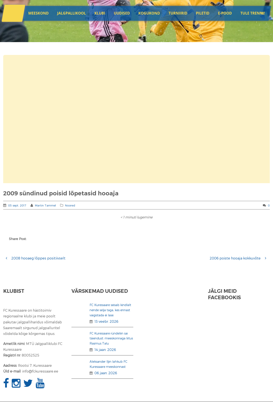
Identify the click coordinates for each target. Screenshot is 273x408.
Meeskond (38, 13)
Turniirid (177, 13)
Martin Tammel (45, 205)
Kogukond (149, 13)
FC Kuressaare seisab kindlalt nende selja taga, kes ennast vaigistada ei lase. (110, 310)
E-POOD (225, 13)
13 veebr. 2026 (106, 321)
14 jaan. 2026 (105, 350)
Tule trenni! (252, 13)
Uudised (122, 13)
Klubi (99, 13)
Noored (70, 205)
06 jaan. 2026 (105, 373)
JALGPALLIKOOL (71, 13)
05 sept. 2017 (17, 205)
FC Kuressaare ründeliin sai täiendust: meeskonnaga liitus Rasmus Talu (111, 338)
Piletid (202, 13)
